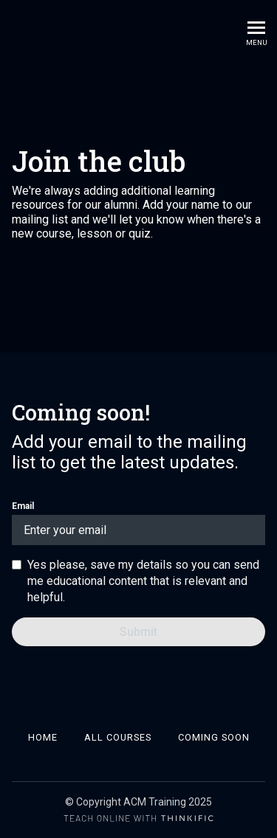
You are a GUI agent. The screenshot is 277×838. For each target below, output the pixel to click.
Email (138, 523)
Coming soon (214, 737)
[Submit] (138, 631)
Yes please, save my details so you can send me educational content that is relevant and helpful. (143, 581)
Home (43, 737)
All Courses (117, 737)
